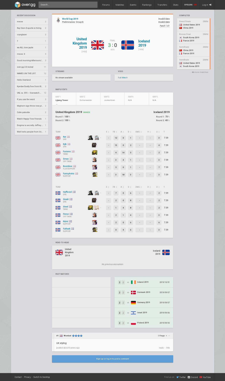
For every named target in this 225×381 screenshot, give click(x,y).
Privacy (27, 377)
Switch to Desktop (41, 377)
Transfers (162, 5)
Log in (207, 5)
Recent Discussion (26, 15)
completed (184, 15)
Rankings (147, 5)
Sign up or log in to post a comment (112, 359)
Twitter (181, 377)
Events (133, 5)
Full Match (123, 78)
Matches (120, 5)
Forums (106, 5)
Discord (192, 377)
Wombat (67, 336)
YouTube (205, 377)
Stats (175, 5)
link (168, 348)
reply (161, 348)
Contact (18, 377)
